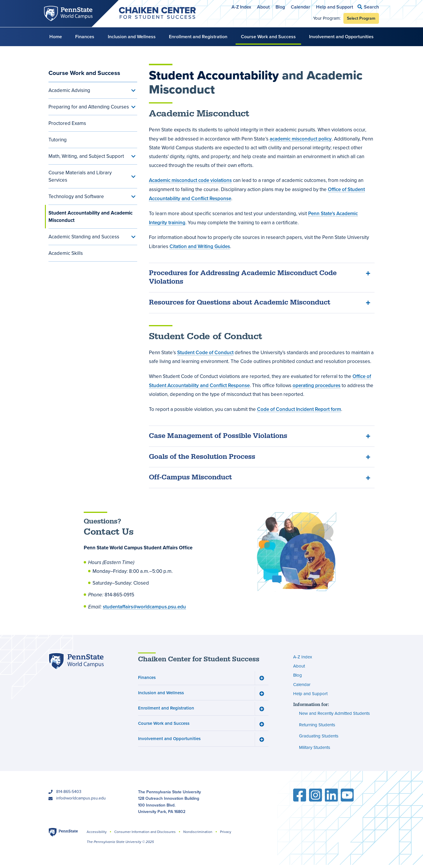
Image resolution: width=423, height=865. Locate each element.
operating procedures (316, 385)
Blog (280, 7)
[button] (368, 6)
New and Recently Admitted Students (334, 713)
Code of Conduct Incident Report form (299, 409)
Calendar (300, 7)
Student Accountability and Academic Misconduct (90, 216)
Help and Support (334, 7)
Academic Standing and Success (83, 236)
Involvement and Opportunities (341, 36)
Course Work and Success (268, 36)
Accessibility (97, 831)
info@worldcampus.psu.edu (81, 798)
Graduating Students (318, 736)
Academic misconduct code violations (190, 180)
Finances (84, 36)
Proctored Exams (67, 123)
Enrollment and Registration (198, 36)
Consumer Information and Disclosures (145, 831)
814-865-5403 (68, 792)
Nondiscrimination (197, 831)
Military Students (314, 747)
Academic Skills (65, 253)
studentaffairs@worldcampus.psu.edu (144, 606)
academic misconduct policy (301, 138)
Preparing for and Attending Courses (88, 107)
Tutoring (57, 139)
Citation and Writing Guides (199, 246)
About (263, 7)
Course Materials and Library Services (80, 176)
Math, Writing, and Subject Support (86, 156)
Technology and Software (76, 196)
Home (55, 36)
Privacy (225, 831)
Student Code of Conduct (205, 352)
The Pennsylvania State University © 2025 (120, 841)
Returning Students (317, 725)
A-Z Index (241, 7)
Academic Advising (69, 90)
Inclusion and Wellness (132, 36)
